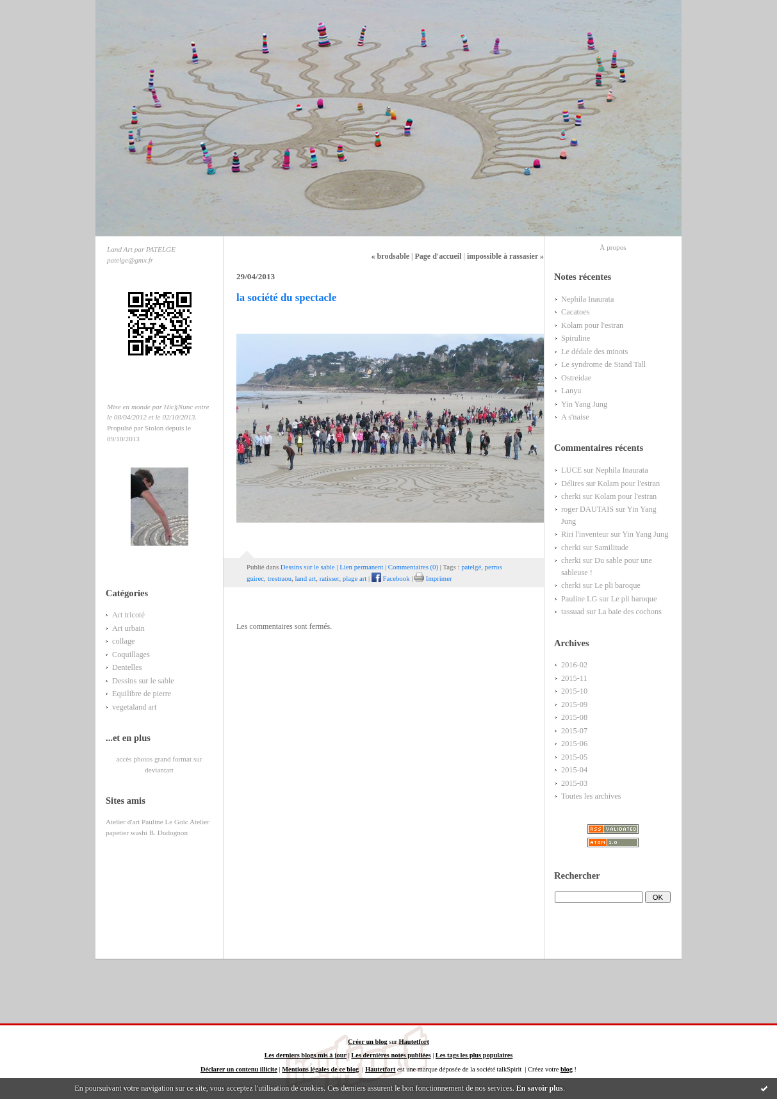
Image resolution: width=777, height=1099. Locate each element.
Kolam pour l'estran (592, 325)
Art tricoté (128, 614)
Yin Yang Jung (584, 404)
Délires (572, 483)
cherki (571, 496)
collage (123, 641)
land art (305, 578)
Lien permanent (361, 567)
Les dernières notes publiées (390, 1055)
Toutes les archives (591, 796)
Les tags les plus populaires (474, 1055)
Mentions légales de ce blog (320, 1069)
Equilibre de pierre (141, 693)
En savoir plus (539, 1088)
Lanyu (571, 390)
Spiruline (575, 338)
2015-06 (574, 743)
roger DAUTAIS (587, 509)
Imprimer (433, 578)
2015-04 (574, 769)
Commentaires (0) (413, 567)
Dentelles (127, 667)
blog (566, 1069)
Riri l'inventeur (585, 534)
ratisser (329, 578)
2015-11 (574, 678)
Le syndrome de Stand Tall (603, 364)
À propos (613, 247)
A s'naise (575, 416)
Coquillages (131, 654)
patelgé (471, 567)
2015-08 (574, 717)
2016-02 (574, 664)
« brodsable (390, 256)
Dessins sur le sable (143, 680)
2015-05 (574, 757)
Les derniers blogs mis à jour (306, 1055)
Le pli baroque (617, 585)
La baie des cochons (630, 611)
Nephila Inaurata (587, 299)
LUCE (571, 470)
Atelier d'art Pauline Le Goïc (147, 822)
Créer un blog (368, 1041)
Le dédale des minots (594, 351)
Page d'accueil (437, 256)
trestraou (279, 578)
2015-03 (574, 783)
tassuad (572, 611)
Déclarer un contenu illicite (238, 1069)
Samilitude (611, 547)
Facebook (391, 578)
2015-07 (574, 730)
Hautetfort (414, 1041)
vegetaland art (134, 707)
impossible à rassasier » (505, 256)
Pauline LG (579, 598)
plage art (354, 578)
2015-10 (574, 691)
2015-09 (574, 704)
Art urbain (128, 628)
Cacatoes (575, 311)
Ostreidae (576, 377)
